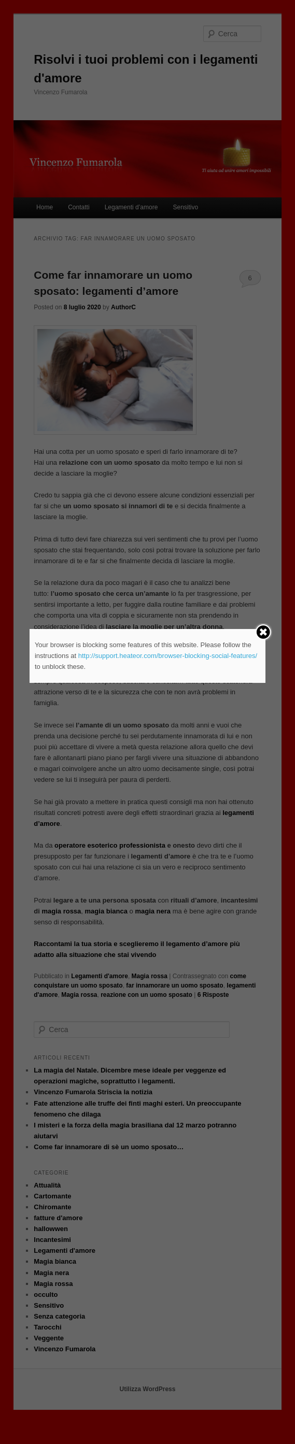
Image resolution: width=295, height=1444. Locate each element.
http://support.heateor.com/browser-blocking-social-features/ (167, 656)
